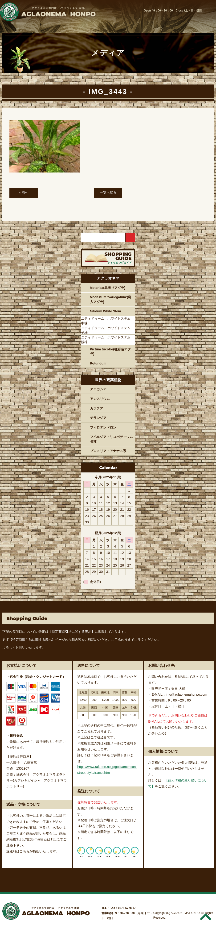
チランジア (98, 418)
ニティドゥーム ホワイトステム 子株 (107, 330)
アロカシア (98, 389)
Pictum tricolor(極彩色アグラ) (110, 351)
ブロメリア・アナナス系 (108, 451)
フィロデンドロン (103, 427)
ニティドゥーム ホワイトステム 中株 (107, 321)
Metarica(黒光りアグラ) (107, 288)
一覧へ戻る (108, 192)
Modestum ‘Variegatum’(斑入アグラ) (110, 299)
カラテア (96, 408)
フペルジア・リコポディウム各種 (111, 439)
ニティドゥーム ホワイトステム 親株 (107, 339)
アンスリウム (100, 399)
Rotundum (98, 363)
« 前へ (23, 192)
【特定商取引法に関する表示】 (72, 631)
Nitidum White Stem (105, 311)
